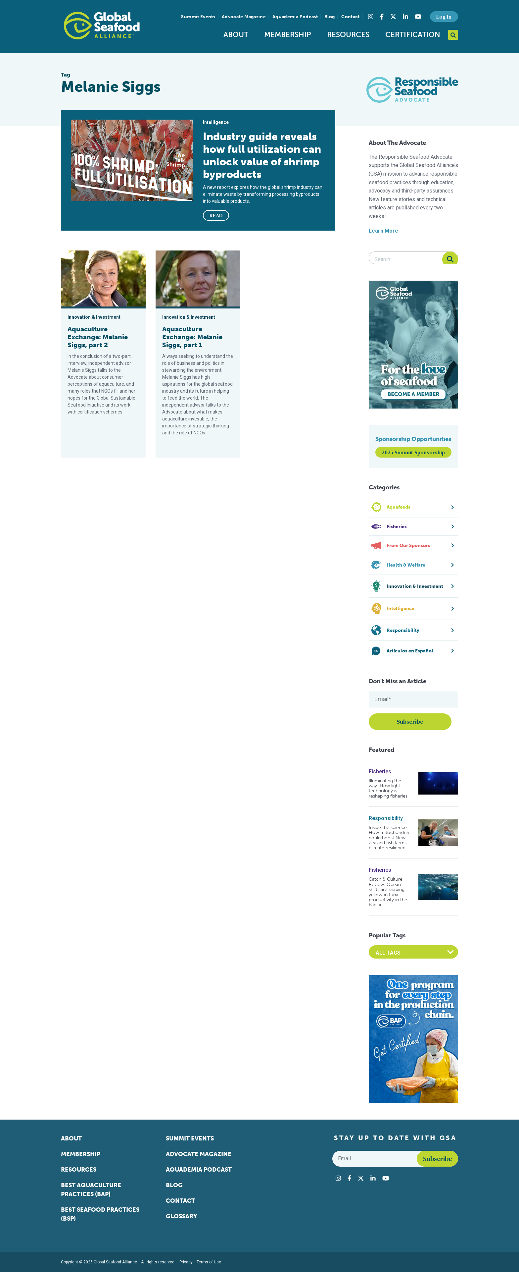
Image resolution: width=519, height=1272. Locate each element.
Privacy (186, 1262)
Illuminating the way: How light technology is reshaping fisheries (388, 788)
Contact (350, 17)
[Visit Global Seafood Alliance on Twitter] (393, 16)
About (235, 34)
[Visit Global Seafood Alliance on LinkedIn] (405, 16)
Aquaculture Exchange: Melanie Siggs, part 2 (98, 337)
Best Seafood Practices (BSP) (100, 1214)
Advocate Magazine (244, 17)
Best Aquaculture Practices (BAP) (91, 1190)
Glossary (181, 1216)
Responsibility (386, 818)
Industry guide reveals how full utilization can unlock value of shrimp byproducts (262, 155)
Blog (329, 17)
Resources (348, 34)
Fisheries (380, 771)
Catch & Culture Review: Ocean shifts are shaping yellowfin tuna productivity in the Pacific (388, 892)
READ (216, 215)
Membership (287, 34)
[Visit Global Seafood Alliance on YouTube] (418, 16)
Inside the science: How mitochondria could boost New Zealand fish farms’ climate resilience (389, 838)
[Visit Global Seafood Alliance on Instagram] (371, 16)
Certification (412, 34)
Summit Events (198, 17)
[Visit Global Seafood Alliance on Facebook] (382, 16)
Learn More (383, 231)
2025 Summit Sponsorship (413, 452)
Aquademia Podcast (295, 17)
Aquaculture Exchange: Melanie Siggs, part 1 (192, 337)
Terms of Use (209, 1262)
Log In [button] (443, 16)
